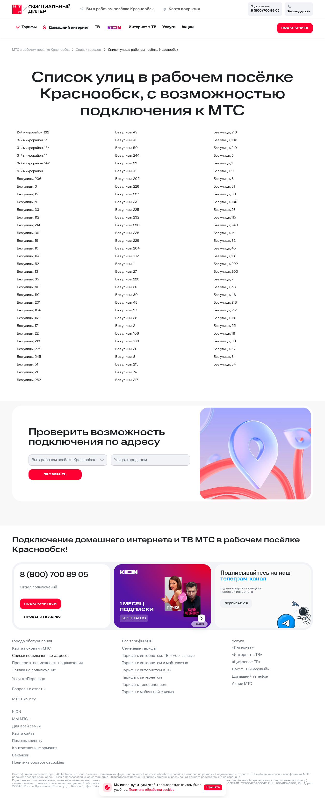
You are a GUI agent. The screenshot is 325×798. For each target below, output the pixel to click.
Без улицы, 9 (224, 171)
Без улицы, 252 (29, 380)
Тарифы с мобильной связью (148, 692)
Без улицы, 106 (127, 341)
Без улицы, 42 (126, 140)
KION (16, 712)
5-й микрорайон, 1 (31, 171)
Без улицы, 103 (225, 140)
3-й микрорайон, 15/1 (34, 148)
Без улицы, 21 (27, 372)
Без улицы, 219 (225, 148)
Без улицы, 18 (224, 318)
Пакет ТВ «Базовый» (250, 669)
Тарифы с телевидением (144, 684)
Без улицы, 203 (226, 272)
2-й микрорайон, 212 (33, 132)
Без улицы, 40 (28, 287)
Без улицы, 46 (225, 295)
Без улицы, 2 (125, 326)
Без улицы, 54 (225, 364)
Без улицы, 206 (29, 179)
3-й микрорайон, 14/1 (34, 163)
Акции (187, 27)
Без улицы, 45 (225, 248)
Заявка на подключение (34, 670)
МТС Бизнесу (24, 699)
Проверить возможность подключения (47, 663)
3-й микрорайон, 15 (32, 140)
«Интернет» (242, 647)
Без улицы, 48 (126, 303)
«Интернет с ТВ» (247, 654)
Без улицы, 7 (223, 279)
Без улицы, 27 (126, 272)
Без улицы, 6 (224, 179)
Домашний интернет (66, 27)
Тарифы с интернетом (142, 677)
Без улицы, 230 (127, 225)
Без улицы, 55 (225, 326)
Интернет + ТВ (142, 27)
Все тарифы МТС (137, 641)
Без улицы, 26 (225, 210)
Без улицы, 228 (127, 233)
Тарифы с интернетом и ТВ (146, 670)
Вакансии (20, 755)
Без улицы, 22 (28, 334)
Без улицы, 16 (224, 256)
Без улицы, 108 (127, 334)
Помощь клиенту (27, 741)
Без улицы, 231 (126, 202)
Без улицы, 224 (29, 349)
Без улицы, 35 (28, 279)
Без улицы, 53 (225, 287)
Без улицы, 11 (125, 264)
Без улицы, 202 (226, 264)
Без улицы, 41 (126, 171)
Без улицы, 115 (225, 218)
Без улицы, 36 (28, 233)
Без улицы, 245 (29, 357)
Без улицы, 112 (28, 218)
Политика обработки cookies (38, 762)
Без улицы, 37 (126, 310)
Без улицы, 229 (127, 241)
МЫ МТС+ (21, 719)
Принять (213, 787)
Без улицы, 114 (28, 256)
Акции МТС (242, 683)
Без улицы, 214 (28, 225)
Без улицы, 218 (225, 303)
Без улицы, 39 (225, 194)
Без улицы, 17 (27, 326)
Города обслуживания (32, 641)
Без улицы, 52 (28, 264)
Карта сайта (23, 733)
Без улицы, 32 (225, 241)
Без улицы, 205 (127, 179)
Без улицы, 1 (223, 163)
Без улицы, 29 (126, 287)
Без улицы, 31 (224, 187)
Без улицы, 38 (225, 341)
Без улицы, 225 (127, 210)
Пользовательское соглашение (86, 777)
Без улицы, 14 (224, 233)
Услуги (168, 27)
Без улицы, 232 (127, 218)
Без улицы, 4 (27, 202)
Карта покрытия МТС (31, 648)
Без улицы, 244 (127, 156)
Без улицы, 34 (225, 357)
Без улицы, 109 (225, 202)
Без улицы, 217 (126, 380)
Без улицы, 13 (27, 272)
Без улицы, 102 (127, 256)
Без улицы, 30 (126, 295)
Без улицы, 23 (126, 163)
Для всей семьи (26, 726)
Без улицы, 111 (224, 334)
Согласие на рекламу (199, 774)
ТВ (97, 27)
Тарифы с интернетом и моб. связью (155, 663)
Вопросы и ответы (28, 689)
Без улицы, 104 (29, 310)
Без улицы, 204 (127, 248)
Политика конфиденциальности (121, 774)
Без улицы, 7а (126, 372)
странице (233, 777)
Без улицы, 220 (127, 279)
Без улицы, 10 (27, 248)
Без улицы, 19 (27, 241)
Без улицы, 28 (126, 318)
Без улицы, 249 (226, 225)
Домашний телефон (250, 676)
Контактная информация (35, 748)
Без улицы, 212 (225, 310)
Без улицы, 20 (126, 349)
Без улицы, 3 (27, 187)
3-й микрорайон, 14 (32, 156)
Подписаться (236, 603)
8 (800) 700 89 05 (265, 11)
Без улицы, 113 (28, 318)
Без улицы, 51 (27, 364)
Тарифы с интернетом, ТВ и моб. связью (158, 655)
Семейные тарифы (139, 648)
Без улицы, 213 (28, 341)
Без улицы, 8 (125, 357)
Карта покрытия (184, 9)
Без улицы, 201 (28, 303)
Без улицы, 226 (127, 187)
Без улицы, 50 (126, 148)
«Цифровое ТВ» (246, 662)
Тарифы (26, 27)
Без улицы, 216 (225, 132)
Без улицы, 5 (224, 156)
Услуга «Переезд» (28, 679)
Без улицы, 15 (27, 194)
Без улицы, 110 (28, 295)
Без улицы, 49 (126, 132)
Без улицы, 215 (126, 364)
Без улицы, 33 (28, 210)
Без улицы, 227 (127, 194)
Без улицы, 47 (224, 349)
